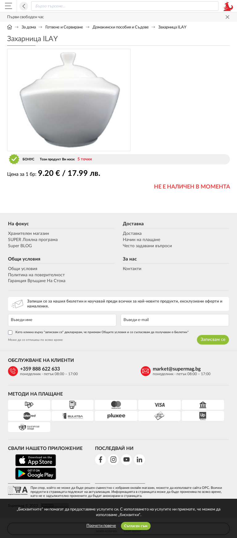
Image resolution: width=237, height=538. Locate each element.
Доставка (133, 224)
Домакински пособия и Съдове (121, 27)
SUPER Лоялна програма (32, 240)
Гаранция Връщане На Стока (35, 281)
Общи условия (23, 259)
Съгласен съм (136, 526)
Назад (24, 6)
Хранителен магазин (27, 233)
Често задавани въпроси (147, 246)
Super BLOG (19, 246)
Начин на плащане (141, 240)
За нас (130, 259)
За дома (29, 27)
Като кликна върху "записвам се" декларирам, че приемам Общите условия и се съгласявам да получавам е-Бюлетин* (97, 332)
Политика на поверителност (35, 275)
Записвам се (214, 339)
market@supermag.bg (127, 369)
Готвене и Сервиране (64, 27)
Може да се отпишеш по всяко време (34, 339)
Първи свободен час (25, 17)
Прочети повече (101, 526)
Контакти (132, 269)
